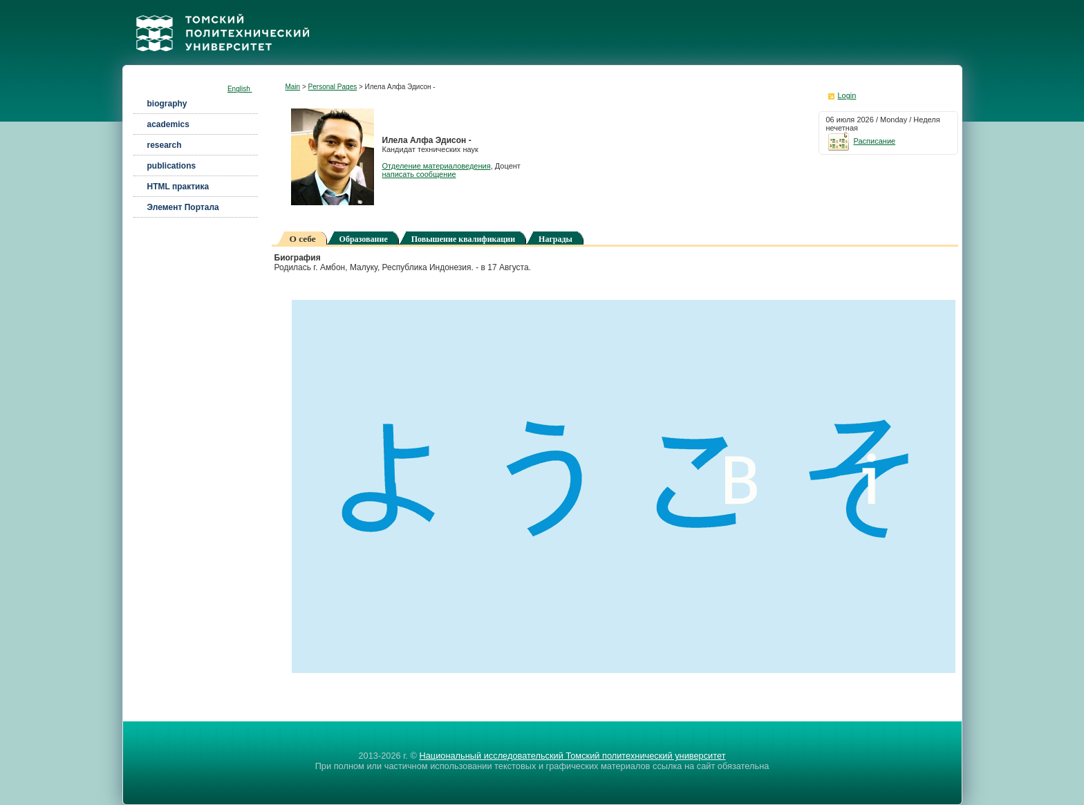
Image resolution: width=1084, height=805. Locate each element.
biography (167, 103)
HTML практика (178, 186)
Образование (363, 239)
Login (847, 95)
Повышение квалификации (463, 239)
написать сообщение (419, 174)
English (239, 89)
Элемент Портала (183, 207)
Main (293, 87)
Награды (555, 239)
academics (168, 124)
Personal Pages (332, 87)
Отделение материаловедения (436, 166)
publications (171, 166)
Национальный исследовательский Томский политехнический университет (572, 755)
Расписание (861, 141)
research (164, 145)
